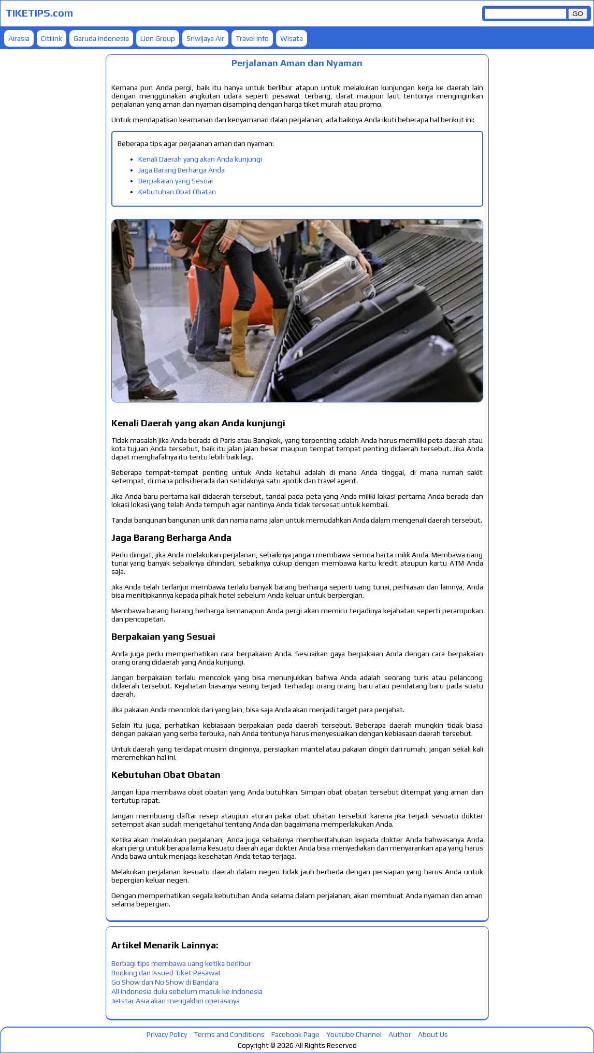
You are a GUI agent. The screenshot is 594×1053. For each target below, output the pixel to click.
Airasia (19, 38)
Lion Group (157, 38)
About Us (433, 1034)
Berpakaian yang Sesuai (175, 181)
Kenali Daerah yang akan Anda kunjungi (200, 159)
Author (399, 1034)
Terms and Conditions (229, 1034)
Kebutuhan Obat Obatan (177, 191)
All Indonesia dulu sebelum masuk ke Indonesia (187, 991)
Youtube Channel (354, 1034)
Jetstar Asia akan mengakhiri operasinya (175, 1001)
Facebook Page (295, 1034)
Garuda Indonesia (101, 38)
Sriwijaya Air (205, 38)
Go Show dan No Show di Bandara (165, 982)
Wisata (291, 38)
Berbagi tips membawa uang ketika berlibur (181, 963)
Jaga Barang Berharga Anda (181, 170)
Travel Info (252, 38)
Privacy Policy (167, 1034)
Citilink (51, 38)
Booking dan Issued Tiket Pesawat (166, 973)
